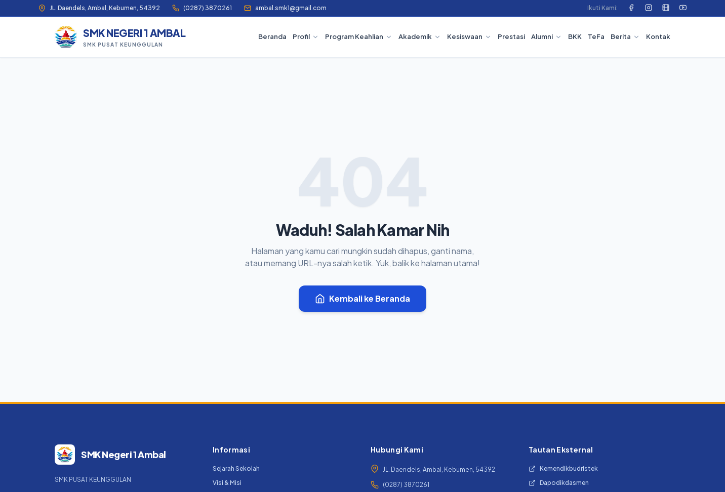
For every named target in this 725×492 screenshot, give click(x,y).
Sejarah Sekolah (236, 468)
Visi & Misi (227, 482)
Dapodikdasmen (559, 482)
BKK (575, 36)
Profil (306, 36)
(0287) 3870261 (202, 8)
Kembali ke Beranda (362, 298)
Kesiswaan (469, 36)
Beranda (272, 36)
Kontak (658, 36)
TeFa (596, 36)
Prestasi (511, 36)
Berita (625, 36)
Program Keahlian (358, 36)
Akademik (419, 36)
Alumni (546, 36)
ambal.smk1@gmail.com (285, 8)
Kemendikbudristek (563, 468)
